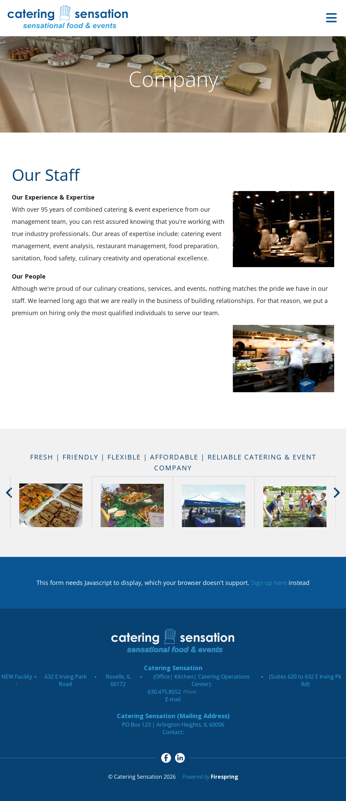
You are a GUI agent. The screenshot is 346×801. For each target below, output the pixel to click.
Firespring (224, 777)
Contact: (173, 732)
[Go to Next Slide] (336, 492)
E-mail (173, 699)
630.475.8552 (164, 692)
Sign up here (269, 583)
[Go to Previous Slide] (9, 492)
